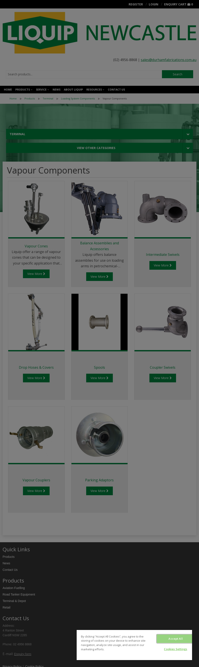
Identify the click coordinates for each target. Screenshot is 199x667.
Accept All (175, 639)
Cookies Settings (175, 649)
